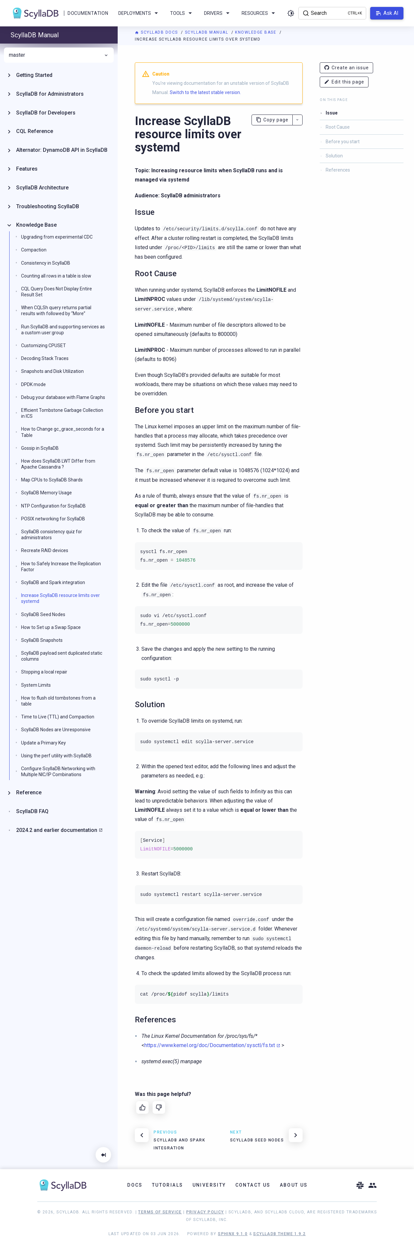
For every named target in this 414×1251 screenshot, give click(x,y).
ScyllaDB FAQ (32, 811)
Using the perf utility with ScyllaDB (56, 755)
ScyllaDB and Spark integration (53, 582)
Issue (332, 112)
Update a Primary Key (43, 742)
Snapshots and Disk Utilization (52, 371)
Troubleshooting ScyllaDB (47, 206)
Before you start (343, 141)
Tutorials (167, 1185)
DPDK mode (33, 384)
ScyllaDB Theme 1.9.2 (279, 1234)
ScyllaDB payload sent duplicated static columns (61, 656)
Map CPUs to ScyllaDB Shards (52, 479)
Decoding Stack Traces (45, 358)
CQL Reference (34, 131)
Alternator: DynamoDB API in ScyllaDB (61, 150)
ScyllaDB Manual (207, 32)
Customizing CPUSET (43, 345)
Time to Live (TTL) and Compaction (57, 716)
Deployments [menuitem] (139, 13)
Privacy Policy (205, 1212)
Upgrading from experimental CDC (57, 237)
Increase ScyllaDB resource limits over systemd (60, 598)
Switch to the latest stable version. (205, 92)
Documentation (88, 13)
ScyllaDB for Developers (45, 113)
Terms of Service (160, 1212)
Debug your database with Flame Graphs (63, 397)
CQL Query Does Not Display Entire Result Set (56, 291)
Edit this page (344, 82)
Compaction (33, 249)
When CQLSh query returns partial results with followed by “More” (56, 310)
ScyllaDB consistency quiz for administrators (51, 534)
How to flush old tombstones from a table (58, 701)
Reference (29, 792)
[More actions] (297, 120)
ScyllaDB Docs (157, 32)
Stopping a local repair (44, 672)
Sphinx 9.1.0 (233, 1234)
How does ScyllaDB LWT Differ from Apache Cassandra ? (58, 464)
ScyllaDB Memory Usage (46, 492)
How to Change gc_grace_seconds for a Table (62, 432)
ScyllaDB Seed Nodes (43, 614)
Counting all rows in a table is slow (56, 276)
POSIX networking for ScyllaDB (53, 518)
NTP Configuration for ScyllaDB (53, 506)
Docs (135, 1185)
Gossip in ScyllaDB (40, 448)
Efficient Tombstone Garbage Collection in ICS (62, 413)
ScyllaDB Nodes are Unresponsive (56, 729)
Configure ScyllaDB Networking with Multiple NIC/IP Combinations (58, 771)
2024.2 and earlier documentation (56, 830)
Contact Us (253, 1185)
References (338, 170)
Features (27, 169)
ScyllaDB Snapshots (42, 640)
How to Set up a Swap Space (51, 627)
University (209, 1185)
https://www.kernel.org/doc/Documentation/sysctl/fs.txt (209, 1045)
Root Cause (338, 127)
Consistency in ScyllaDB (45, 263)
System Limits (36, 685)
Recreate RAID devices (44, 550)
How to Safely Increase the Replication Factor (61, 566)
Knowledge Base (256, 32)
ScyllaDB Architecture (42, 187)
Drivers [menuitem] (218, 13)
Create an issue (346, 68)
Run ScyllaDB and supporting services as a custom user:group (63, 329)
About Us (294, 1185)
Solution (334, 155)
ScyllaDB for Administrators (50, 94)
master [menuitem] (59, 55)
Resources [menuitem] (259, 13)
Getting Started (34, 75)
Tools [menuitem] (182, 13)
